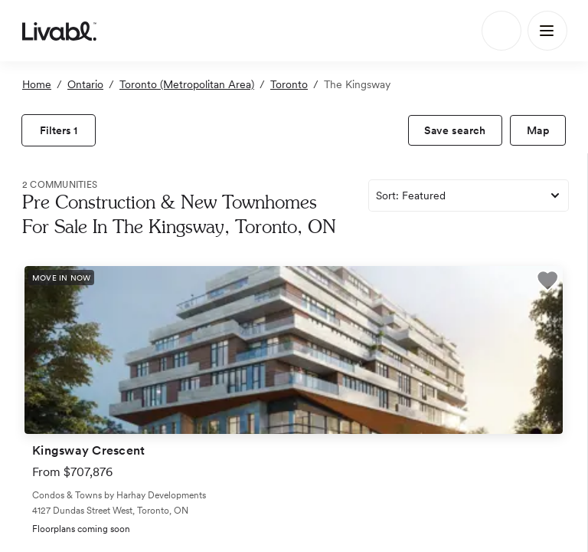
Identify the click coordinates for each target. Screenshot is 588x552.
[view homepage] (59, 30)
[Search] (501, 31)
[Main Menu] (547, 31)
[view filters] (58, 130)
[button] (547, 283)
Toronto (289, 84)
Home (36, 84)
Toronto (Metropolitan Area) (186, 84)
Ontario (85, 84)
